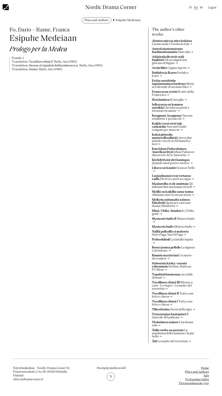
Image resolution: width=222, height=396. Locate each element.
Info (206, 375)
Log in (212, 7)
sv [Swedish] (201, 7)
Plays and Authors (96, 20)
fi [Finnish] (190, 7)
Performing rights (197, 379)
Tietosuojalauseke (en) (193, 383)
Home (205, 368)
